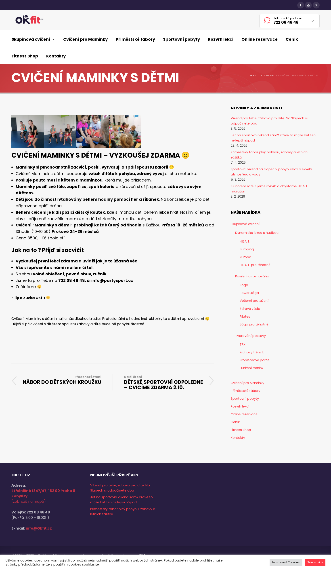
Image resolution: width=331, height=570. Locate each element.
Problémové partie (255, 360)
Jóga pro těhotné (254, 324)
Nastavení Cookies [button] (286, 562)
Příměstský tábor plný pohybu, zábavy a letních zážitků (269, 155)
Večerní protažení (254, 300)
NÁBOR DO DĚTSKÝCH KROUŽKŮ (62, 380)
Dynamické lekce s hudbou (257, 232)
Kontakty (238, 437)
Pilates (245, 316)
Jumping (247, 249)
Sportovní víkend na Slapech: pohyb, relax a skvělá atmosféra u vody (271, 172)
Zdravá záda (250, 308)
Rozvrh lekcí (240, 406)
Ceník (235, 422)
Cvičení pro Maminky (247, 383)
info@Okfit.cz (39, 528)
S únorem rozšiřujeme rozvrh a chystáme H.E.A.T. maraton (269, 189)
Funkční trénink (251, 368)
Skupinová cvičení (245, 224)
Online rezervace (244, 414)
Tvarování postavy (250, 336)
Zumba (245, 257)
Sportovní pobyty (245, 398)
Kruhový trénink (252, 352)
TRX (242, 344)
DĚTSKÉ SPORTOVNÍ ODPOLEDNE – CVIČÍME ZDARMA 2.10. (163, 382)
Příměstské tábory (245, 390)
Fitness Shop (241, 430)
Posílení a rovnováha (252, 276)
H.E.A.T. (245, 241)
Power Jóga (249, 293)
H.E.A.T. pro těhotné (255, 265)
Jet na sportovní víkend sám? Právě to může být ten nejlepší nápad (273, 138)
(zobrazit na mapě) (28, 501)
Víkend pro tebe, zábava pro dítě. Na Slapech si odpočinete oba (269, 121)
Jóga (244, 285)
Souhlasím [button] (315, 562)
